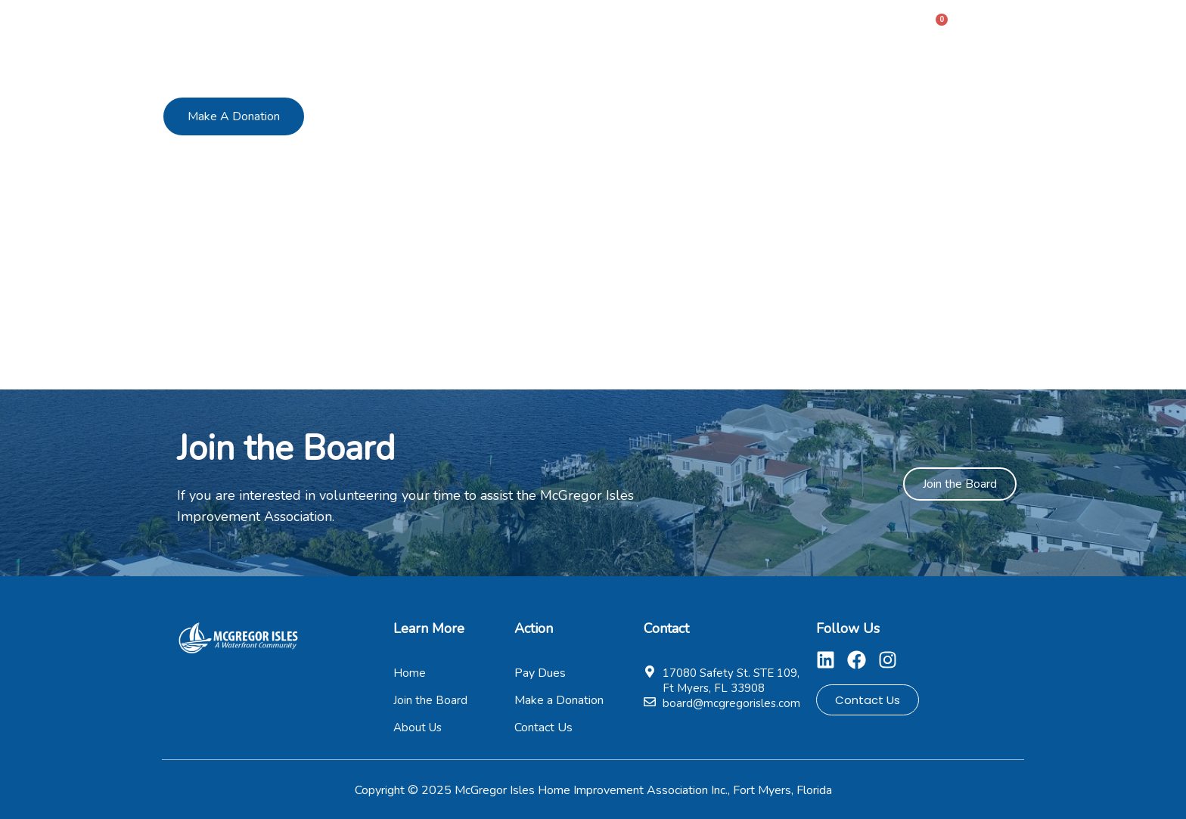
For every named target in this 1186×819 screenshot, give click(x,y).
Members (601, 25)
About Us (516, 25)
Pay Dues (686, 25)
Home (441, 25)
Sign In (997, 25)
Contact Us (860, 25)
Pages (771, 25)
